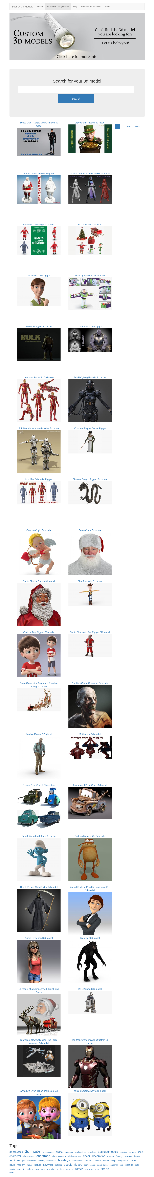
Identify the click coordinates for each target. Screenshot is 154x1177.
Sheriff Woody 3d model (90, 581)
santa (92, 1165)
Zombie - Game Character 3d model (89, 683)
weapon (69, 1169)
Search (76, 98)
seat (121, 1165)
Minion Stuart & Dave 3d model (90, 1091)
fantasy (119, 1156)
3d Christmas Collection (90, 224)
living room (123, 1160)
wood (96, 1169)
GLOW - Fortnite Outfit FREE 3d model (90, 173)
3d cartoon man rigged (38, 275)
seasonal (114, 1165)
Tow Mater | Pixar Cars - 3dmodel (90, 785)
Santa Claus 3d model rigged (39, 173)
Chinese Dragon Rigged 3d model (90, 479)
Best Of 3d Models (22, 6)
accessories (48, 1152)
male (133, 1160)
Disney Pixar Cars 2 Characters (39, 785)
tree (43, 1169)
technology (28, 1169)
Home (40, 6)
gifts (23, 1160)
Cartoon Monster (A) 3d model (89, 836)
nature (38, 1165)
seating (129, 1165)
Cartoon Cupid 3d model (38, 530)
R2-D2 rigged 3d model (90, 989)
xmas (105, 1169)
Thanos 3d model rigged (90, 326)
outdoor (58, 1165)
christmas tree (74, 1156)
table (19, 1169)
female (128, 1156)
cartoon (132, 1152)
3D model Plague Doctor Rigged (89, 428)
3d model (33, 1151)
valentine (51, 1169)
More (11, 1173)
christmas (43, 1156)
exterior (110, 1156)
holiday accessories (47, 1160)
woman (88, 1169)
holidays (64, 1160)
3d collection (16, 1152)
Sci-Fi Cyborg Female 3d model (90, 377)
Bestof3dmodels (108, 1151)
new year (48, 1165)
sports (12, 1169)
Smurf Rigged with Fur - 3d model (39, 836)
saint (86, 1165)
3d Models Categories (58, 6)
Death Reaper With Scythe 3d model (39, 887)
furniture (14, 1160)
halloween (32, 1160)
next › (128, 126)
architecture (80, 1152)
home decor (77, 1160)
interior (98, 1160)
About (107, 6)
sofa (137, 1165)
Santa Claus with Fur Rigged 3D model (90, 632)
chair (140, 1152)
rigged (78, 1164)
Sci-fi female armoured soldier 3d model (39, 428)
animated (69, 1152)
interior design (109, 1160)
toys (37, 1169)
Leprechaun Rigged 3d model (90, 122)
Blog (75, 6)
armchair (92, 1152)
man (12, 1164)
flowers (137, 1156)
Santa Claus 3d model (90, 530)
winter (79, 1169)
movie (29, 1165)
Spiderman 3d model (90, 734)
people (68, 1164)
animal (59, 1152)
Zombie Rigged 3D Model (39, 734)
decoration (98, 1156)
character (15, 1156)
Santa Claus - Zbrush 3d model (39, 581)
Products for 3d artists (91, 6)
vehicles (60, 1169)
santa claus (102, 1165)
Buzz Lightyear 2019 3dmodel (90, 275)
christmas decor (59, 1156)
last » (137, 126)
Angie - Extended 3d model (39, 938)
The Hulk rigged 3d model (39, 326)
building (123, 1152)
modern (21, 1165)
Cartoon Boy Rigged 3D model (38, 632)
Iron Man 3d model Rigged (38, 479)
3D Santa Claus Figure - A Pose (39, 224)
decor (86, 1156)
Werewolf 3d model (90, 938)
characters (28, 1156)
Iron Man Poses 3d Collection (39, 377)
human (89, 1160)
